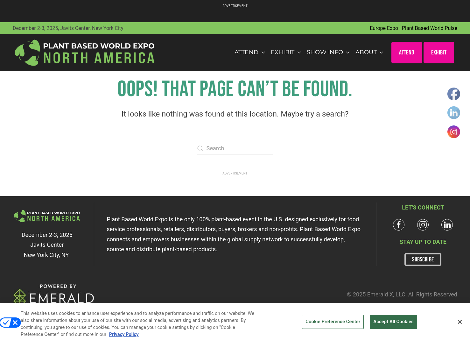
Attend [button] (250, 52)
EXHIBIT (438, 52)
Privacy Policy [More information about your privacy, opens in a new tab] (124, 337)
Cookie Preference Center (332, 324)
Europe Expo (384, 28)
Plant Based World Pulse (429, 28)
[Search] (235, 148)
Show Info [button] (328, 52)
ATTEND (406, 52)
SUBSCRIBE (423, 259)
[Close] (460, 324)
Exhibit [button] (286, 52)
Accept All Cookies (393, 324)
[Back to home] (85, 52)
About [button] (369, 52)
